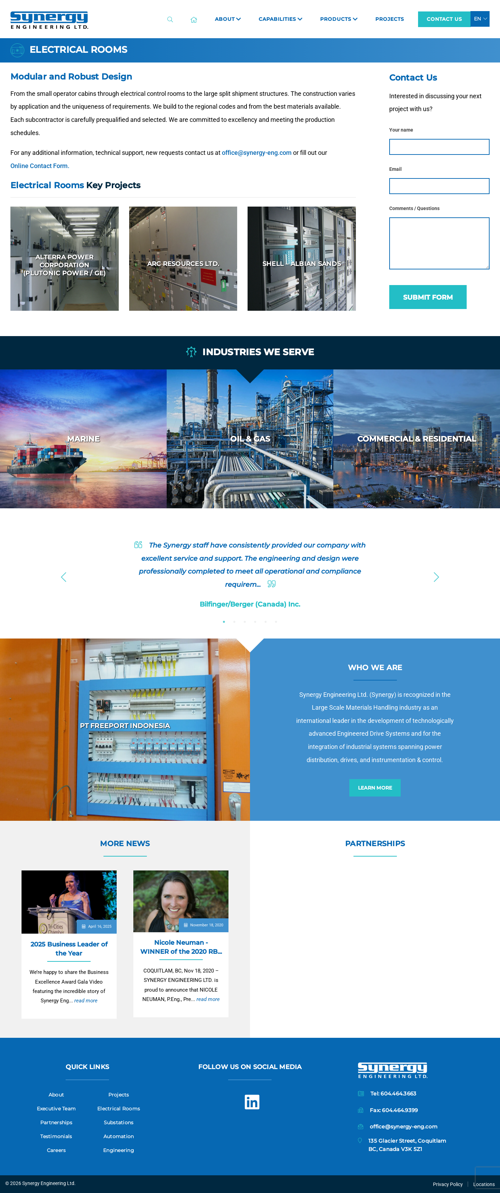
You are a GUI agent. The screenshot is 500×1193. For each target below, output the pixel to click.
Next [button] (436, 575)
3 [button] (244, 621)
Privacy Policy (448, 1184)
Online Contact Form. (39, 165)
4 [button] (255, 621)
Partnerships (375, 843)
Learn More (375, 788)
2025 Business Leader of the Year (69, 949)
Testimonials (56, 1136)
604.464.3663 (398, 1093)
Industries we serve (250, 352)
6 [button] (276, 621)
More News (125, 843)
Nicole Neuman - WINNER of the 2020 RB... (181, 947)
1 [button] (223, 621)
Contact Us (444, 19)
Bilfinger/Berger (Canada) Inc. (250, 604)
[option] (83, 438)
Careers (56, 1150)
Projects (118, 1095)
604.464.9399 (400, 1110)
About (56, 1095)
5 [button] (265, 621)
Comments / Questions (414, 208)
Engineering (118, 1150)
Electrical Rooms (118, 1108)
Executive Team (56, 1108)
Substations (119, 1122)
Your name (401, 130)
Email (395, 169)
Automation (118, 1136)
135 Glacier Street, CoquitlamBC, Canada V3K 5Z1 (407, 1144)
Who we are (375, 667)
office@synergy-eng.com (257, 152)
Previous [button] (63, 575)
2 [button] (234, 621)
